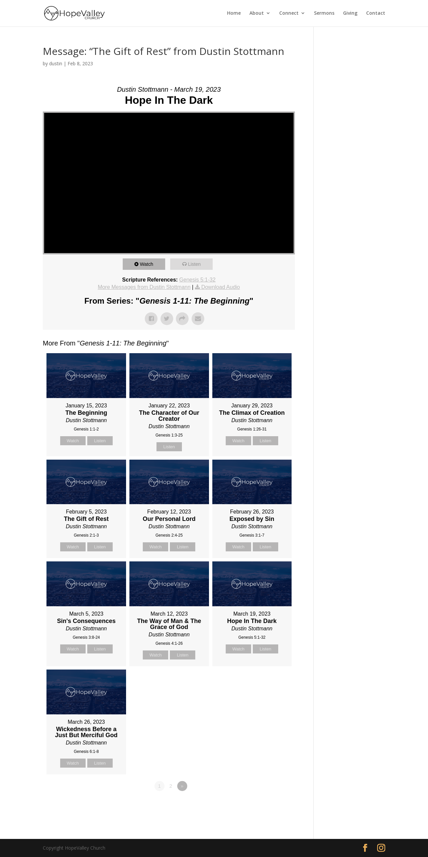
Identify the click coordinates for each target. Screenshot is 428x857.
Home (234, 13)
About (256, 13)
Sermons (324, 13)
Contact (375, 13)
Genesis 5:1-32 (197, 280)
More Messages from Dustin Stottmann (144, 287)
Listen (195, 264)
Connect (289, 13)
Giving (350, 13)
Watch (148, 264)
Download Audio (220, 287)
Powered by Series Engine (270, 804)
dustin (55, 63)
